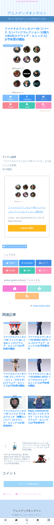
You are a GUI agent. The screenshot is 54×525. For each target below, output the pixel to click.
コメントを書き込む (28, 484)
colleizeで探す (27, 228)
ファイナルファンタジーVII (14, 246)
